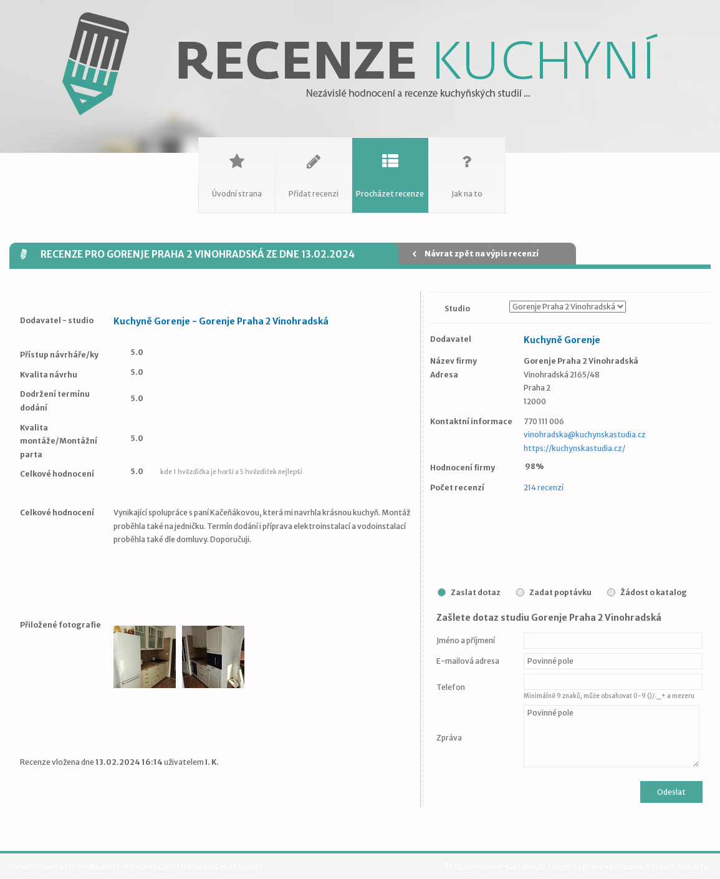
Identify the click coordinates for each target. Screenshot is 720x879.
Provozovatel (147, 866)
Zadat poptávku (560, 592)
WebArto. (693, 866)
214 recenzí (544, 487)
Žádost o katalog (653, 592)
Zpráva (449, 737)
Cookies (248, 866)
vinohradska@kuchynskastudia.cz (585, 434)
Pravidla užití (93, 866)
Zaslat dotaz (476, 592)
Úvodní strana (237, 168)
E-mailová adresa (467, 661)
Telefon (450, 687)
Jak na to (467, 168)
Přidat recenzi (314, 168)
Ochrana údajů (203, 866)
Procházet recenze (390, 168)
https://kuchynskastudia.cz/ (574, 448)
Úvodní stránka (37, 866)
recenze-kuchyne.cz (509, 866)
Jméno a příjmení (465, 640)
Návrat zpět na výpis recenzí (475, 253)
